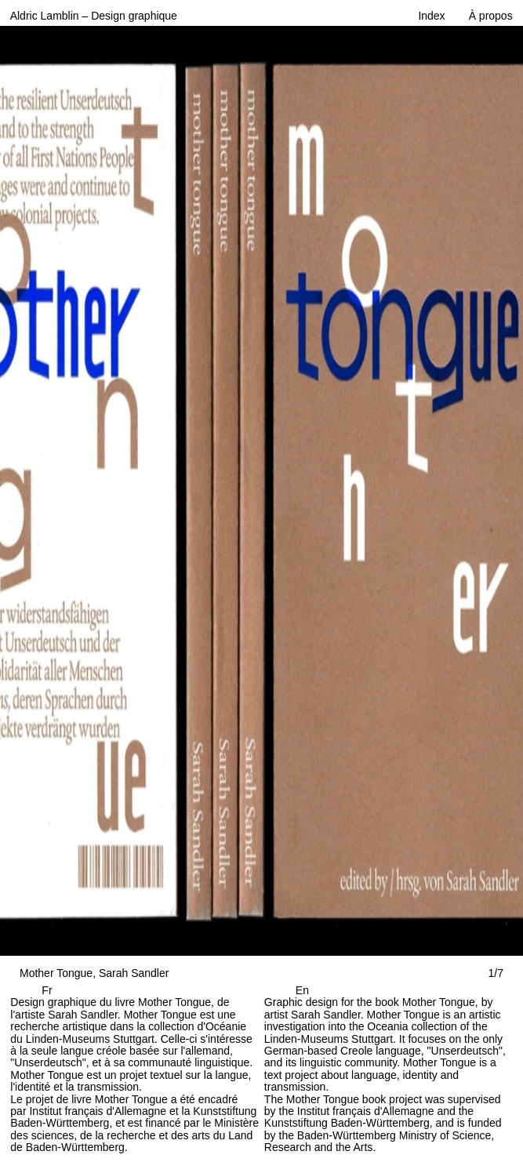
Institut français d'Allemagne (97, 1111)
